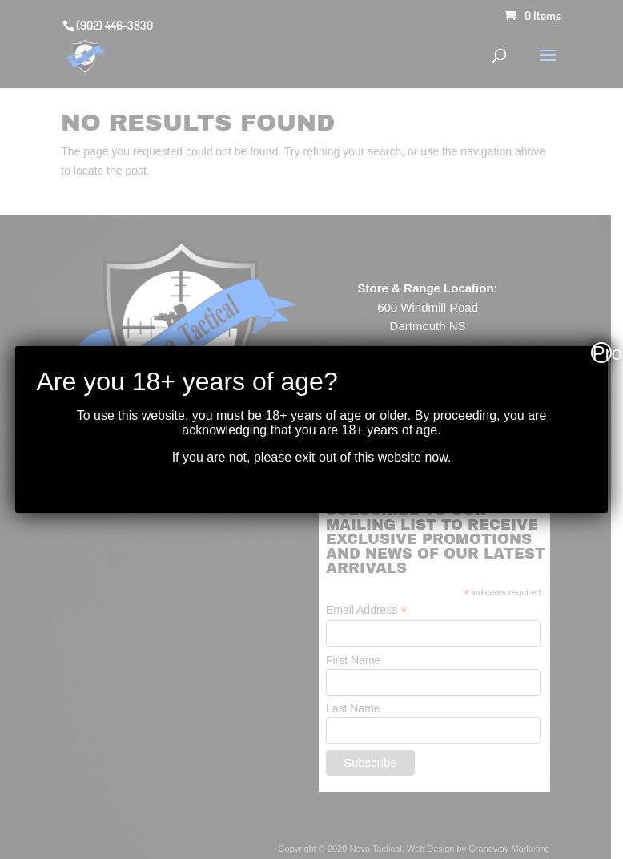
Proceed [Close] (602, 352)
